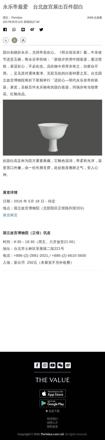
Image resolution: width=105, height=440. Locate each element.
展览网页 (10, 215)
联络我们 (52, 418)
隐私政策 (52, 426)
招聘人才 (52, 422)
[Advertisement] (52, 309)
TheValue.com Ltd (52, 434)
